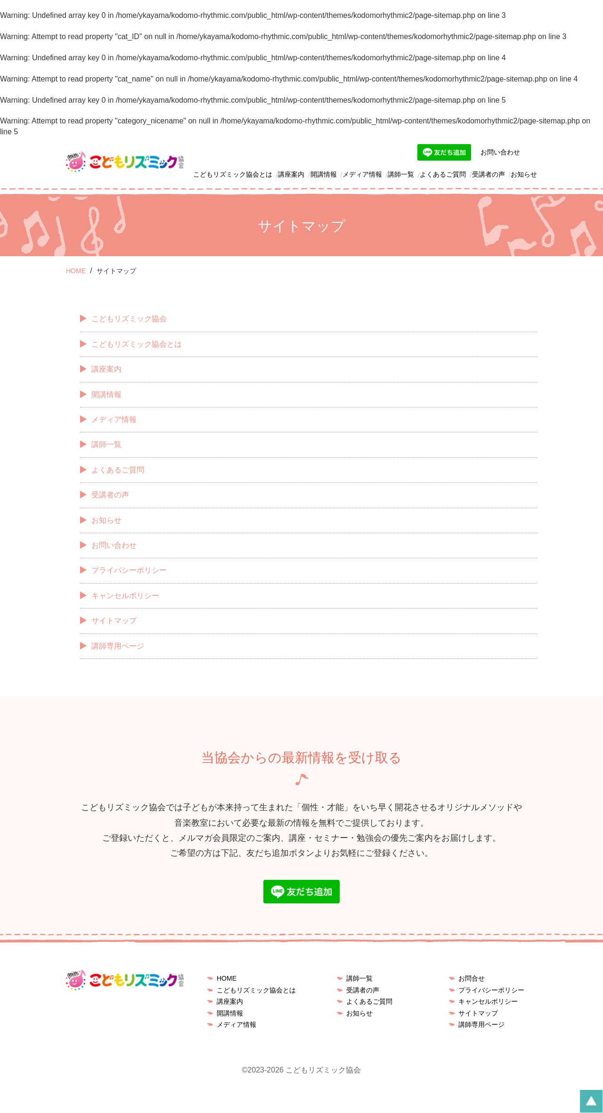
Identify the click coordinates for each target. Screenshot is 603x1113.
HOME (226, 978)
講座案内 (291, 174)
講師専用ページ (117, 646)
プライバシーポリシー (129, 570)
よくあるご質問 (443, 174)
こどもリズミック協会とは (232, 174)
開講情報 (323, 174)
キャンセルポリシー (125, 596)
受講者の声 (488, 174)
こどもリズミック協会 (129, 319)
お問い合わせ (500, 152)
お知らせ (524, 174)
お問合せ (471, 978)
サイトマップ (114, 621)
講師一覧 (401, 174)
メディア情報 (362, 174)
